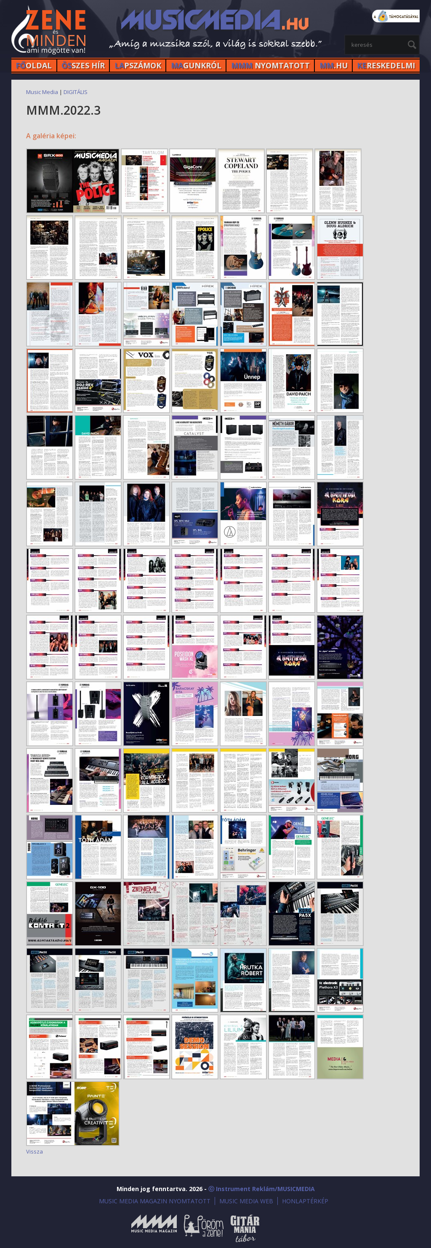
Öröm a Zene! (203, 1228)
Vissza (34, 1151)
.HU (333, 65)
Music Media (42, 92)
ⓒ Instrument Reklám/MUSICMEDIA (261, 1189)
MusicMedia (49, 31)
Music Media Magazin (154, 1228)
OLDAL (34, 65)
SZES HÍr (83, 65)
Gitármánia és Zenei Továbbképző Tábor (245, 1228)
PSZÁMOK (137, 65)
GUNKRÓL (196, 65)
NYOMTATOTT (270, 65)
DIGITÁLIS (76, 92)
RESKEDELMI (386, 65)
